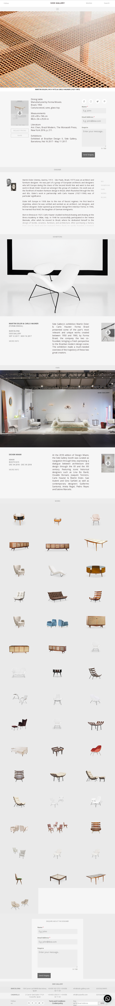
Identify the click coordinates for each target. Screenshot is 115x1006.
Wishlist (89, 3)
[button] (108, 1001)
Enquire (85, 127)
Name (85, 107)
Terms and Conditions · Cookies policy (57, 1001)
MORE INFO (14, 340)
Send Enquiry (88, 154)
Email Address (88, 117)
